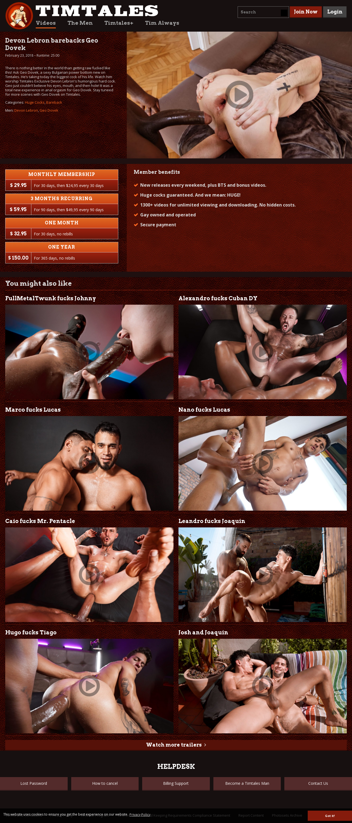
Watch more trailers (174, 745)
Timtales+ (118, 23)
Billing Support (176, 783)
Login (334, 12)
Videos (46, 23)
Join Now (306, 12)
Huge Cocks (35, 102)
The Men (80, 23)
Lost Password (33, 783)
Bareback (54, 102)
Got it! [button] (330, 816)
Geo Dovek (49, 110)
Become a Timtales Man (247, 783)
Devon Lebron (26, 110)
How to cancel (105, 783)
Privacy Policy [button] (140, 814)
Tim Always (162, 23)
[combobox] (263, 12)
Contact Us (318, 783)
